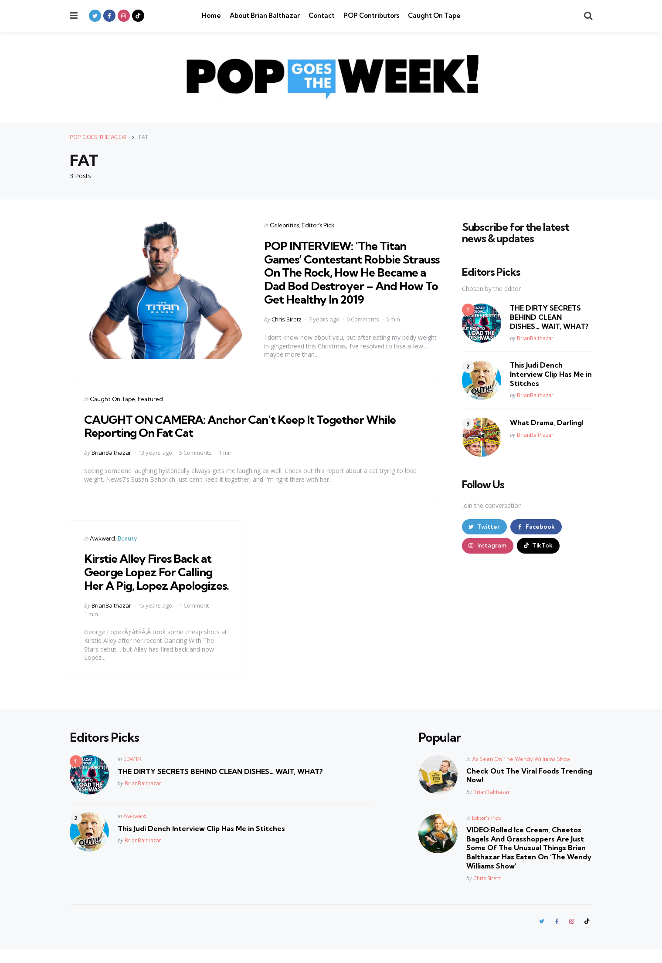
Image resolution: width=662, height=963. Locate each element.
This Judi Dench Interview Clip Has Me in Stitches (551, 374)
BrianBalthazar (111, 452)
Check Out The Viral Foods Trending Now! (529, 788)
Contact (322, 15)
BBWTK (132, 772)
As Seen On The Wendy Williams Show (521, 772)
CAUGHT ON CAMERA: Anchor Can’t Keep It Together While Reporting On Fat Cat (249, 425)
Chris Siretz (287, 319)
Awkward (102, 537)
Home (211, 15)
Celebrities (284, 224)
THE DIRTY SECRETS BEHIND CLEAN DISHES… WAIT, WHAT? (549, 317)
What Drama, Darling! (547, 422)
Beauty (127, 537)
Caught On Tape (434, 15)
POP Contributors (371, 15)
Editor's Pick (318, 224)
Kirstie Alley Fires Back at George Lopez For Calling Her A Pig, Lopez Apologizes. (153, 578)
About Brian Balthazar (265, 15)
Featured (150, 398)
